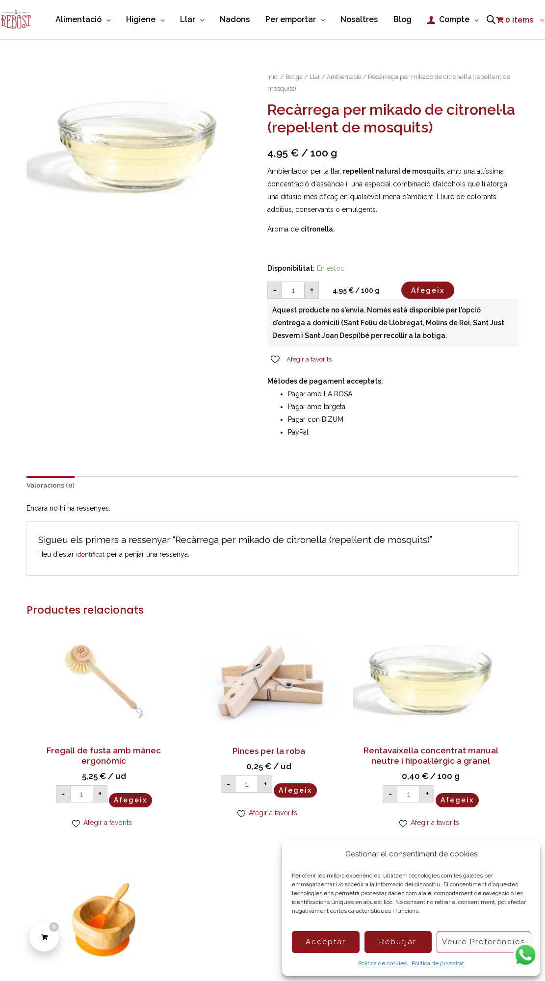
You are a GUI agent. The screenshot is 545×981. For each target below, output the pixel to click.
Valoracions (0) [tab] (51, 493)
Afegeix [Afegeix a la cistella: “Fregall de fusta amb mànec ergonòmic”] (111, 778)
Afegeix (427, 297)
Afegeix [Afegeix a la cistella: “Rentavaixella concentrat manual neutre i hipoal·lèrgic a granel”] (362, 799)
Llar (317, 84)
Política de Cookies (158, 956)
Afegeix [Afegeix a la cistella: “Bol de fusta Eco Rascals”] (487, 769)
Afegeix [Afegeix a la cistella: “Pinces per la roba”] (236, 769)
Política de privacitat (438, 963)
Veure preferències (483, 941)
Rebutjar (397, 941)
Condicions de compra (234, 956)
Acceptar (326, 941)
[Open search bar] (491, 42)
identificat (91, 562)
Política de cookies (382, 963)
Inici (273, 84)
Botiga (295, 84)
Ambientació (348, 84)
